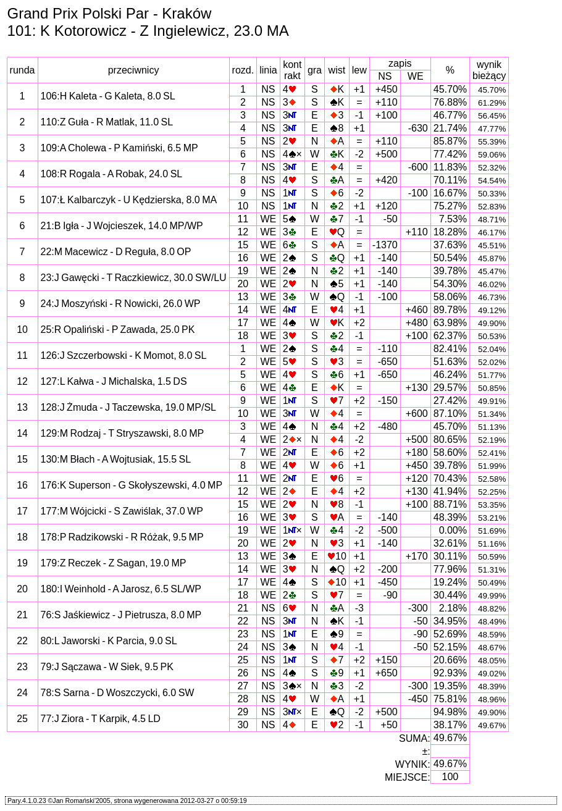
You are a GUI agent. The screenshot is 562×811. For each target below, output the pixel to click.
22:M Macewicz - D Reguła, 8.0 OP (116, 251)
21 (242, 608)
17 (242, 322)
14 (242, 310)
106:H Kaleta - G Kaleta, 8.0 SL (108, 96)
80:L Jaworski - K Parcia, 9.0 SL (109, 641)
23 (242, 634)
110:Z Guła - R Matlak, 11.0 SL (107, 122)
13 (242, 297)
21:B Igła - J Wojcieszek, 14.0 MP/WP (122, 226)
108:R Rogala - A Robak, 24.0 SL (112, 174)
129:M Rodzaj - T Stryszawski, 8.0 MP (122, 433)
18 (242, 335)
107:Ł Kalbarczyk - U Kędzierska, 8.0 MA (129, 200)
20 (242, 284)
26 (242, 673)
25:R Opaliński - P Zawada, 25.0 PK (118, 329)
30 (242, 725)
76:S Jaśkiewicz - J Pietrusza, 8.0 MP (121, 615)
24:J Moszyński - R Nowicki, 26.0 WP (121, 303)
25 (242, 660)
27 (242, 686)
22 (242, 621)
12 (242, 232)
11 (242, 219)
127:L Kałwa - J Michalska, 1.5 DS (114, 381)
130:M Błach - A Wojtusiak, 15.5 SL (116, 459)
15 (242, 245)
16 (242, 258)
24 (242, 647)
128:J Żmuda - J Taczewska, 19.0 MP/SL (129, 407)
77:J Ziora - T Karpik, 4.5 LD (101, 718)
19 (242, 271)
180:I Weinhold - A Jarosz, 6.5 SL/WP (121, 589)
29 (242, 712)
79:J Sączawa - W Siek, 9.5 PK (107, 667)
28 (242, 699)
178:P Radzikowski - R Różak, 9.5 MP (122, 537)
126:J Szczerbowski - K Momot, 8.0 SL (124, 355)
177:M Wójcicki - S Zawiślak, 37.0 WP (122, 511)
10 (242, 206)
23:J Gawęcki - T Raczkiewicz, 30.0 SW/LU (134, 277)
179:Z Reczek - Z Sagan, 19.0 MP (114, 563)
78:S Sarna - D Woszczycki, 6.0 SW (118, 692)
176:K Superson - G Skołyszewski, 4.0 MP (132, 485)
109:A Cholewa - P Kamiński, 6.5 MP (119, 148)
